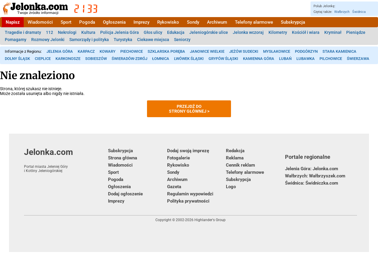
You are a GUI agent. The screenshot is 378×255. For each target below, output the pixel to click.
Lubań (285, 58)
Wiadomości (40, 22)
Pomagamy (15, 39)
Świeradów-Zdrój (129, 58)
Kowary (108, 51)
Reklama (235, 158)
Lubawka (305, 58)
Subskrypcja (293, 22)
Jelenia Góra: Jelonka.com (311, 168)
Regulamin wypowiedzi (190, 194)
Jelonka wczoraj (248, 32)
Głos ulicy (153, 32)
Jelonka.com (66, 160)
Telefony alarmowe (254, 22)
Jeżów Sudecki (243, 51)
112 (49, 32)
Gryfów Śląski (223, 58)
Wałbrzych (342, 12)
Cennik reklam (240, 165)
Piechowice (131, 51)
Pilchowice (331, 58)
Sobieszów (96, 58)
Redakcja (235, 150)
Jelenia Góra (59, 51)
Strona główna (122, 158)
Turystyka (123, 39)
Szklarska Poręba (166, 51)
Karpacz (86, 51)
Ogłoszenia (114, 22)
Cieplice (43, 58)
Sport (66, 22)
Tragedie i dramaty (23, 32)
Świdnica (359, 12)
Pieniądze (355, 32)
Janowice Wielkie (207, 51)
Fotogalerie (178, 158)
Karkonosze (68, 58)
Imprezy (141, 22)
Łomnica (160, 58)
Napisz (13, 22)
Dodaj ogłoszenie (125, 194)
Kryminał (332, 32)
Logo (231, 186)
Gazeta (174, 186)
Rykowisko (168, 22)
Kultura (88, 32)
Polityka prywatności (188, 201)
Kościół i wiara (306, 32)
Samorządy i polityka (89, 39)
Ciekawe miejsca (153, 39)
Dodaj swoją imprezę (188, 150)
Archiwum (217, 22)
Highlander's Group (210, 220)
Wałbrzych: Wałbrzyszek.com (315, 176)
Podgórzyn (306, 51)
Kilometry (277, 32)
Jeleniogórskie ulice (208, 32)
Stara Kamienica (339, 51)
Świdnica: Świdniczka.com (311, 183)
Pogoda (87, 22)
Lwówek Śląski (189, 58)
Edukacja (175, 32)
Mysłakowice (276, 51)
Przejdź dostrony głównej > (189, 109)
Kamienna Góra (258, 58)
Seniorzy (182, 39)
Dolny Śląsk (17, 58)
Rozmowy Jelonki (47, 39)
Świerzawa (358, 58)
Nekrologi (67, 32)
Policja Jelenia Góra (119, 32)
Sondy (193, 22)
